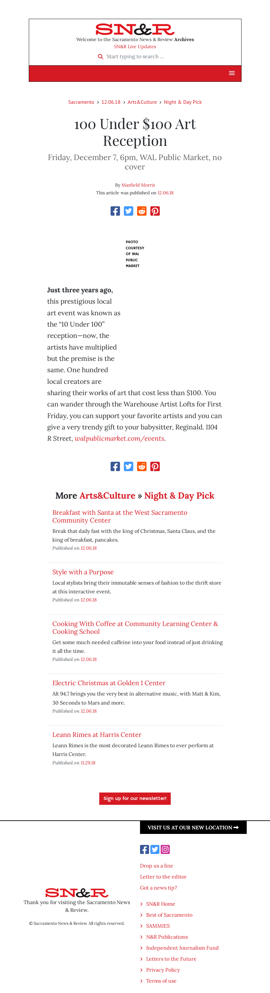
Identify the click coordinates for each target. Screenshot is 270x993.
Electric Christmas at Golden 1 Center (109, 683)
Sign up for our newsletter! (135, 798)
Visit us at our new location (193, 827)
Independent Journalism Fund (182, 947)
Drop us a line (156, 865)
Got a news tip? (158, 887)
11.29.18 (88, 763)
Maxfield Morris (138, 185)
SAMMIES (158, 926)
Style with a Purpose (83, 572)
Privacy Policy (163, 969)
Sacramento (81, 102)
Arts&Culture (142, 102)
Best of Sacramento (169, 915)
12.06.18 (111, 102)
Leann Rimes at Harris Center (97, 734)
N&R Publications (167, 937)
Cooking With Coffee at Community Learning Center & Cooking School (135, 627)
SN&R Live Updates (135, 46)
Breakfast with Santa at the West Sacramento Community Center (120, 516)
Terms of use (161, 980)
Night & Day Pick (183, 102)
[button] (232, 73)
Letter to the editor (163, 876)
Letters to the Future (171, 958)
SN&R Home (160, 904)
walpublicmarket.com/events (119, 438)
